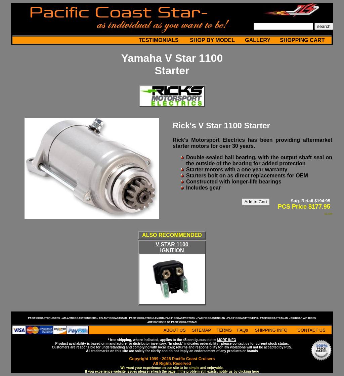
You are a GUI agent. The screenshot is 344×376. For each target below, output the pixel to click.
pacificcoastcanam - (275, 318)
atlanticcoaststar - (114, 318)
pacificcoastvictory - (181, 318)
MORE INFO (226, 340)
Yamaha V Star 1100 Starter (172, 64)
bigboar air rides (303, 318)
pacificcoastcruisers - (45, 318)
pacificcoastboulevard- (147, 318)
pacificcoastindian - (212, 318)
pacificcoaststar (184, 322)
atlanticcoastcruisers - (80, 318)
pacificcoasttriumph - (243, 318)
